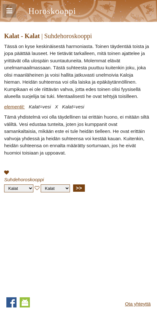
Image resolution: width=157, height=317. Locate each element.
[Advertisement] (57, 243)
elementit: (14, 106)
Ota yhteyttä (138, 304)
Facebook (11, 302)
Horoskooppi (52, 11)
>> (79, 188)
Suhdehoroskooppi (24, 179)
